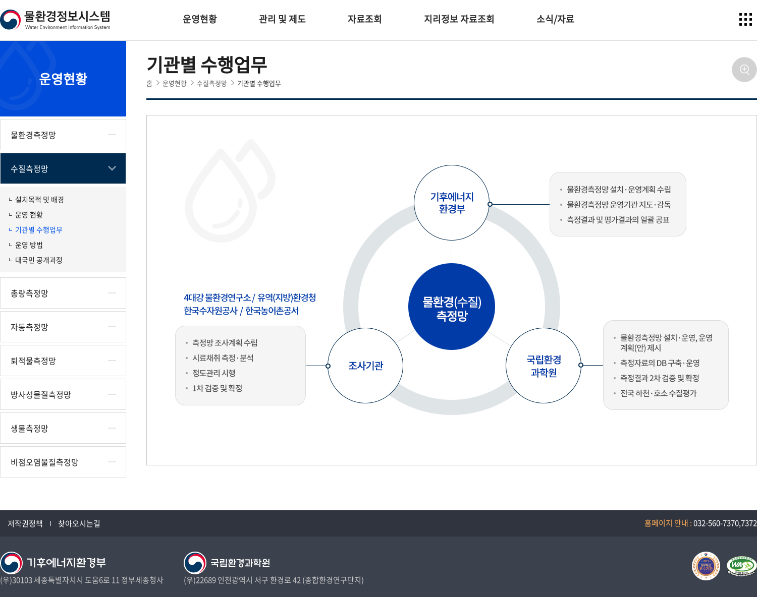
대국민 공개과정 (39, 260)
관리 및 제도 (282, 19)
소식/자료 (555, 19)
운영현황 (200, 19)
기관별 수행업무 (39, 229)
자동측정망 (29, 327)
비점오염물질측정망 (45, 462)
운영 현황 (29, 214)
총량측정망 (29, 293)
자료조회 (365, 19)
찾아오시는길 (79, 523)
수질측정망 (29, 168)
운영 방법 (29, 245)
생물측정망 (29, 428)
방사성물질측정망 (41, 394)
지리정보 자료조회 (459, 19)
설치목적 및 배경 (39, 199)
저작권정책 (25, 523)
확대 (744, 69)
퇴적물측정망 (33, 360)
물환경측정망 (33, 135)
